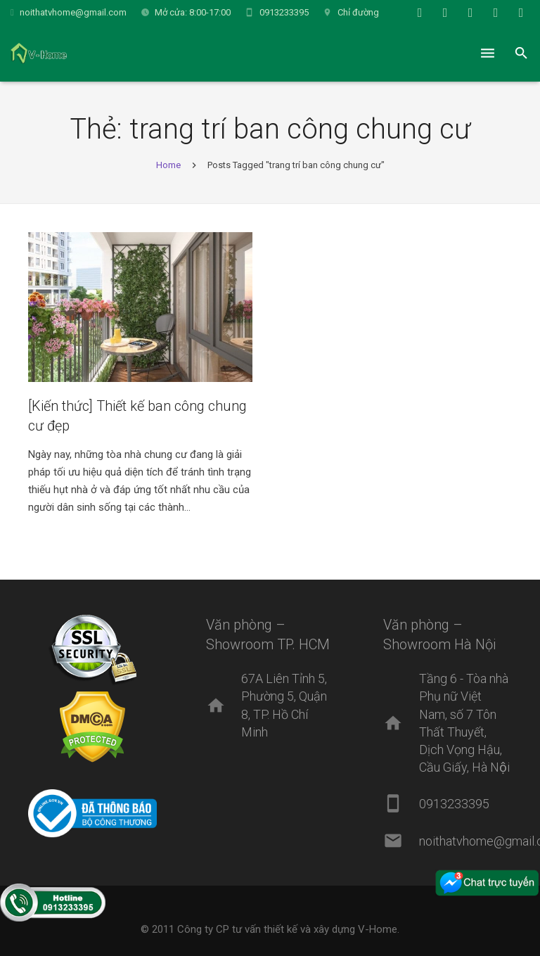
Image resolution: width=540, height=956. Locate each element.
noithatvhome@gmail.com (73, 12)
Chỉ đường (358, 12)
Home (168, 165)
